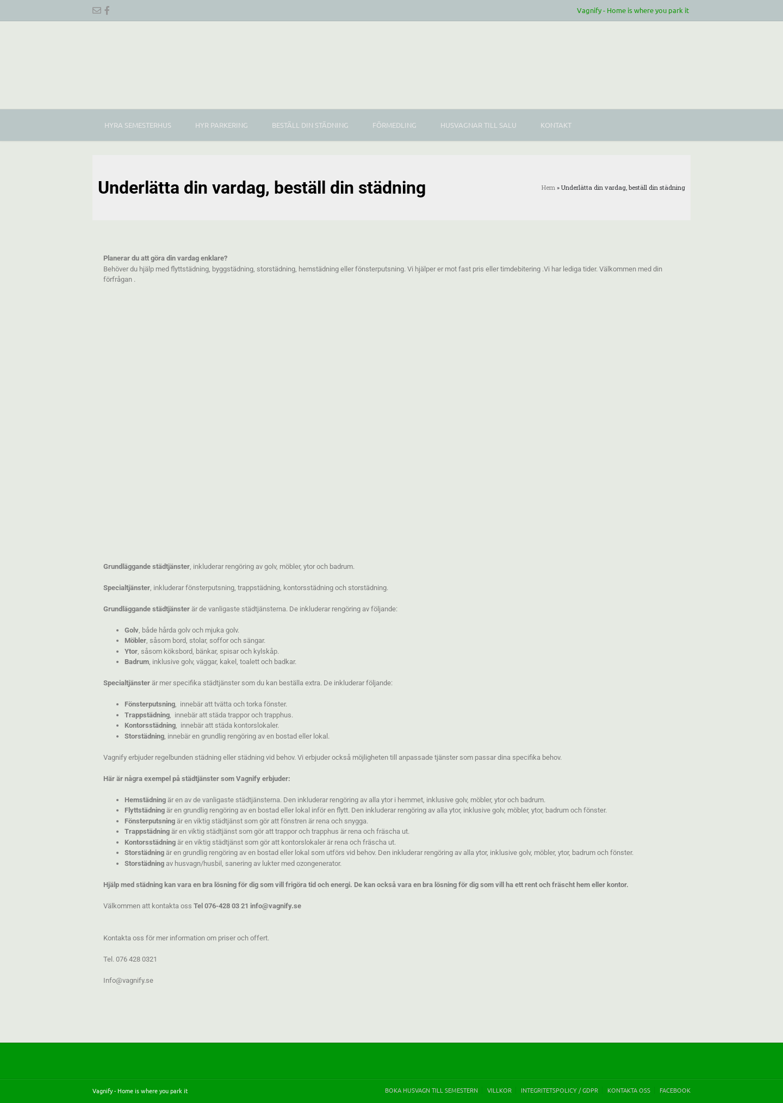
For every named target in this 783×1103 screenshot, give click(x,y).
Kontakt (555, 124)
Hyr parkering (221, 124)
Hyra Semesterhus (137, 124)
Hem (548, 187)
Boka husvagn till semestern (431, 1090)
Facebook (675, 1090)
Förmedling (394, 124)
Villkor (499, 1090)
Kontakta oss (628, 1090)
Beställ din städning (310, 124)
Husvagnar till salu (478, 124)
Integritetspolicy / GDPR (559, 1090)
